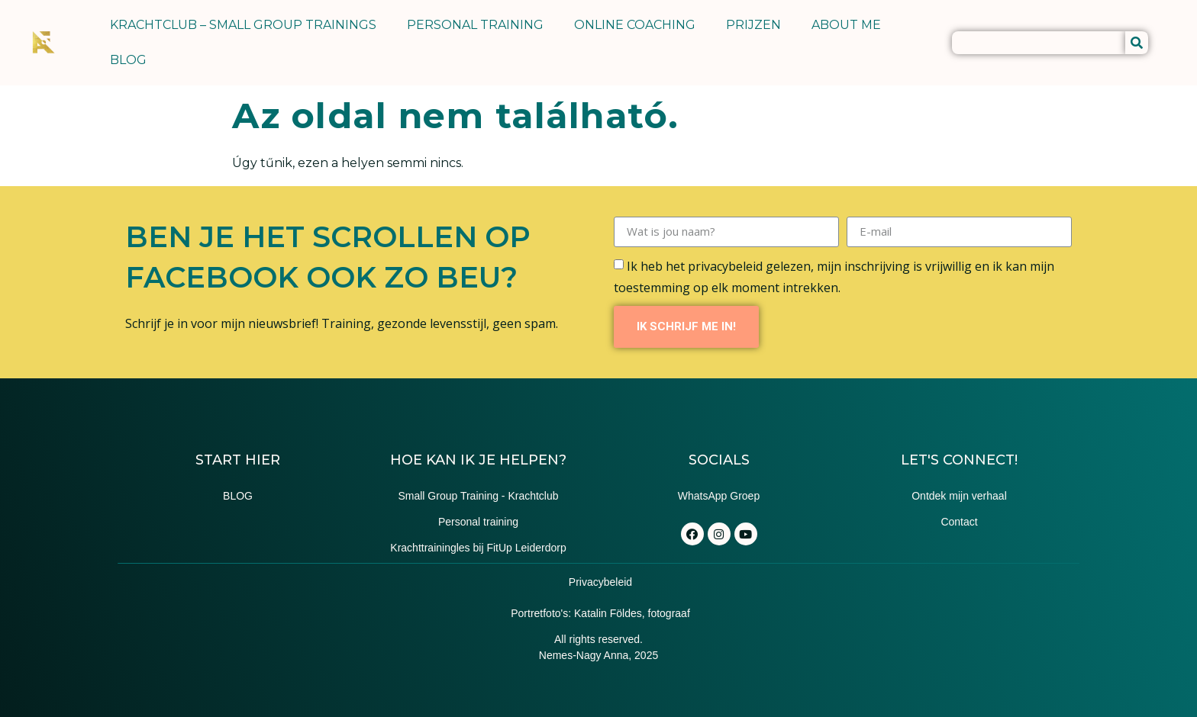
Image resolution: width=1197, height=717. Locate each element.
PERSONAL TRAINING (475, 25)
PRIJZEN (753, 25)
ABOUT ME (846, 25)
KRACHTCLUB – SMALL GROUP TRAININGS (243, 25)
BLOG (128, 60)
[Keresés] (1136, 42)
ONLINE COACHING (634, 25)
